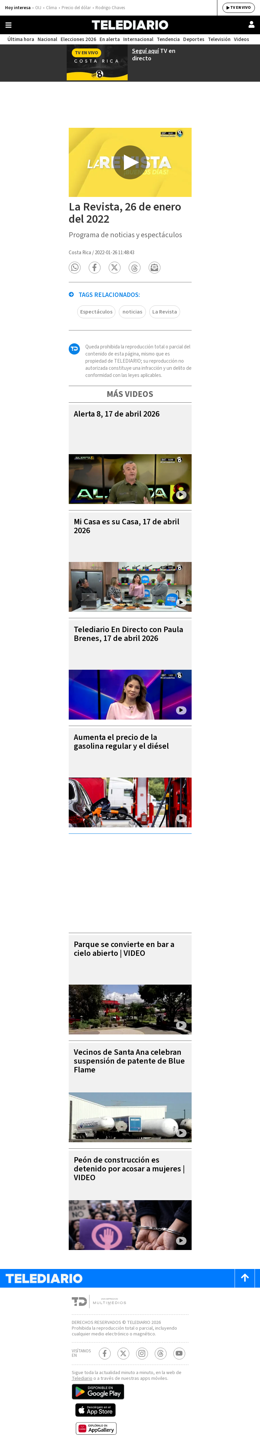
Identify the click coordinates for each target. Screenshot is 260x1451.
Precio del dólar (76, 8)
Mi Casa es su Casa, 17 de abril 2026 (126, 526)
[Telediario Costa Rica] (130, 25)
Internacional (138, 39)
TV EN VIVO (240, 8)
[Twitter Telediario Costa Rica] (123, 1353)
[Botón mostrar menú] (8, 25)
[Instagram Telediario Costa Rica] (142, 1353)
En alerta (110, 39)
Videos (241, 39)
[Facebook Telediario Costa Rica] (105, 1353)
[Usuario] (251, 24)
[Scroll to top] (245, 1278)
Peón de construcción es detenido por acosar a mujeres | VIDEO (129, 1169)
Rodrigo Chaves (110, 8)
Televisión (219, 39)
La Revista (164, 312)
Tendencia (168, 39)
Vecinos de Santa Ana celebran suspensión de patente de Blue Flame (129, 1061)
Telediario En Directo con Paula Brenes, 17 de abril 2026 (128, 634)
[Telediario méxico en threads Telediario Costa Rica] (161, 1353)
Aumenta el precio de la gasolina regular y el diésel (121, 741)
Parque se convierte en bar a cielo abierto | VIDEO (124, 949)
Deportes (193, 39)
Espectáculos (96, 312)
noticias (132, 312)
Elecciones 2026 (78, 39)
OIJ (38, 8)
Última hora (20, 39)
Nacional (47, 39)
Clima (51, 8)
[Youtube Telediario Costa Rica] (179, 1353)
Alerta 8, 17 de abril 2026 (116, 414)
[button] (74, 267)
